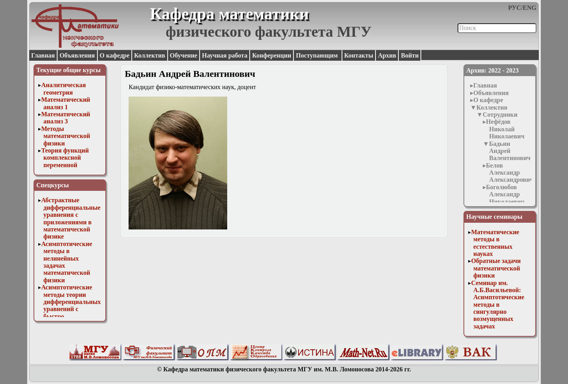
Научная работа (224, 55)
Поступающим (317, 55)
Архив (387, 55)
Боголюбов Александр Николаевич (505, 194)
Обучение (184, 55)
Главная (43, 55)
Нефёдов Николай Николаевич (505, 129)
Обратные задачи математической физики (496, 268)
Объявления (77, 55)
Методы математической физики (65, 136)
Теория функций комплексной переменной (65, 157)
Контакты (359, 55)
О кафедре (114, 55)
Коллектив (149, 55)
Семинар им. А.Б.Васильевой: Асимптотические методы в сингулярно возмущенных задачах (497, 305)
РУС (514, 7)
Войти (410, 55)
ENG (529, 7)
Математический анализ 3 (65, 118)
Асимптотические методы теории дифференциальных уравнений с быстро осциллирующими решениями (71, 309)
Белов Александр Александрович (509, 172)
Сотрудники (500, 114)
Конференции (271, 55)
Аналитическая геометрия (63, 88)
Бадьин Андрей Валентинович (510, 151)
